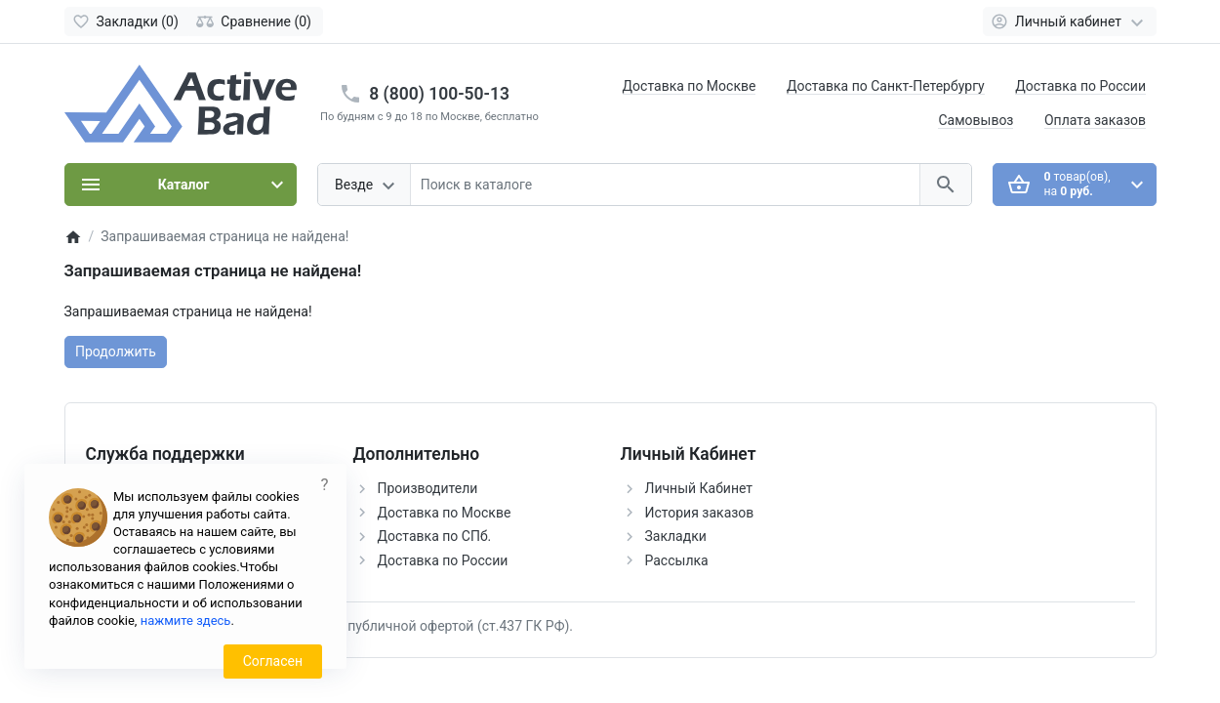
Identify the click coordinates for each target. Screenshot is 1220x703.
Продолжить (115, 351)
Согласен (273, 661)
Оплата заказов (1095, 120)
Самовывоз (975, 120)
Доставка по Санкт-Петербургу (886, 86)
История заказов (699, 512)
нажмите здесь (186, 620)
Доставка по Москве (689, 86)
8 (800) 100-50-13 (439, 93)
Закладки (676, 536)
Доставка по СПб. (435, 536)
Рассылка (677, 560)
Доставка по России (1080, 86)
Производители (428, 488)
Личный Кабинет (699, 488)
